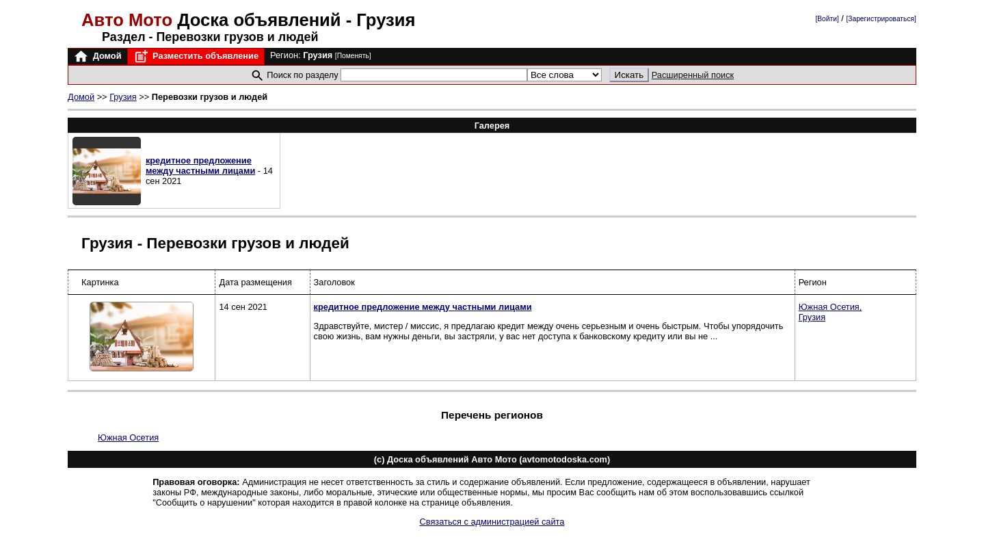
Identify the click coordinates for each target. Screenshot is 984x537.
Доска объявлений (213, 19)
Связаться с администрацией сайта (492, 521)
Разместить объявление (195, 56)
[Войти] (826, 19)
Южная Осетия (128, 437)
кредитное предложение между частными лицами (200, 165)
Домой (97, 56)
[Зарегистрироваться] (881, 19)
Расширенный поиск (693, 75)
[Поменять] (353, 56)
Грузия (123, 97)
